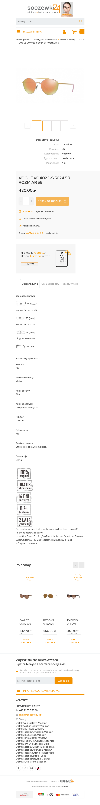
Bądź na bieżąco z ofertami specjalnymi (41, 662)
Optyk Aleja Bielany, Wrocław (31, 723)
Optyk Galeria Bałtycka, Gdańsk (33, 758)
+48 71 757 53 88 (28, 710)
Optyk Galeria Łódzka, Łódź (31, 755)
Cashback (29, 211)
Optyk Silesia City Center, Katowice (35, 740)
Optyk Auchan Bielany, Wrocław (32, 725)
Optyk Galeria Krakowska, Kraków (34, 749)
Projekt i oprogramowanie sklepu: (50, 786)
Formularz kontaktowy (28, 705)
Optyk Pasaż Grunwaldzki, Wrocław (34, 731)
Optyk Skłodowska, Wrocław (31, 734)
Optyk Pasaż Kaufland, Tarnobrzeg (35, 752)
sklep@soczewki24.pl (30, 714)
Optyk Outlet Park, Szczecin (31, 761)
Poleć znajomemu (29, 225)
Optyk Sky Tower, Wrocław (30, 728)
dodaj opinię (52, 233)
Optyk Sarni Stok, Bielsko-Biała (32, 743)
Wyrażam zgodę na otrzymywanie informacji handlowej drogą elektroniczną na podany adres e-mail (49, 671)
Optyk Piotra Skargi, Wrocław (31, 737)
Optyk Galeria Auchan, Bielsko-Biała (35, 746)
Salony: (23, 719)
